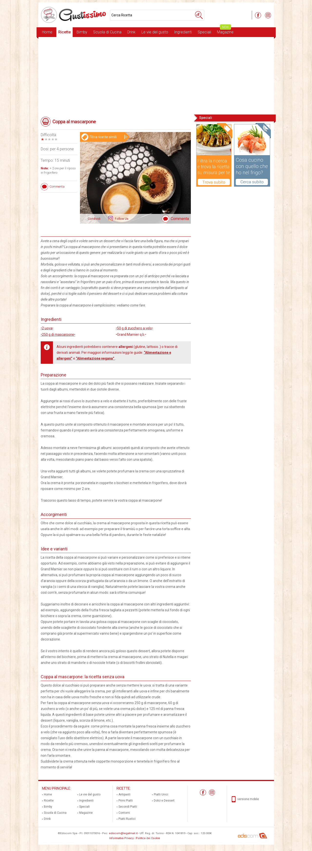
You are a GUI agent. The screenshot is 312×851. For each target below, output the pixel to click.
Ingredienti (183, 32)
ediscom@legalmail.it (123, 833)
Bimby (82, 32)
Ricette (64, 32)
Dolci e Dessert (164, 800)
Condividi (94, 218)
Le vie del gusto (154, 32)
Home (47, 32)
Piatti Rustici (127, 819)
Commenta (180, 218)
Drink (131, 32)
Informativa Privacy (121, 838)
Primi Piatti (125, 800)
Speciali (204, 32)
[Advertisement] (156, 75)
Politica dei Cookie (148, 838)
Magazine (225, 30)
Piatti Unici (161, 794)
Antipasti (124, 794)
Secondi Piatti (127, 806)
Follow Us (121, 218)
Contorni (124, 812)
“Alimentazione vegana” (95, 358)
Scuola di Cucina (107, 32)
